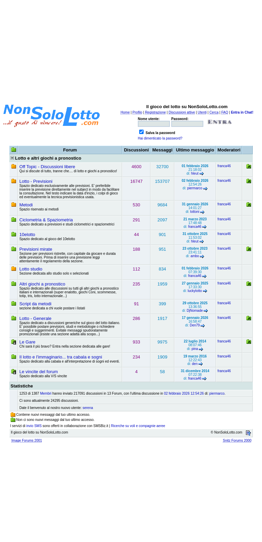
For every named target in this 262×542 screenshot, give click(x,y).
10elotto (27, 234)
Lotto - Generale (35, 318)
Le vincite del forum (38, 371)
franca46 (224, 166)
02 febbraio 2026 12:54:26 (184, 393)
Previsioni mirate (35, 249)
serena (88, 408)
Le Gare (27, 342)
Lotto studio (30, 269)
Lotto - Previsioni (36, 181)
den (195, 364)
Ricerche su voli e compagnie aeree (138, 426)
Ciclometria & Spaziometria (46, 219)
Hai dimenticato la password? (160, 138)
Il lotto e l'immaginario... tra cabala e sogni (60, 357)
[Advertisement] (132, 50)
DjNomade (195, 310)
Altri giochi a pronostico (42, 284)
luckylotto (195, 291)
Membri (45, 393)
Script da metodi (35, 303)
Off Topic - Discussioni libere (47, 166)
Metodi (26, 204)
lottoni (195, 212)
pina (194, 349)
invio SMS (34, 426)
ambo (194, 256)
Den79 (195, 325)
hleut (195, 173)
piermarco (194, 188)
